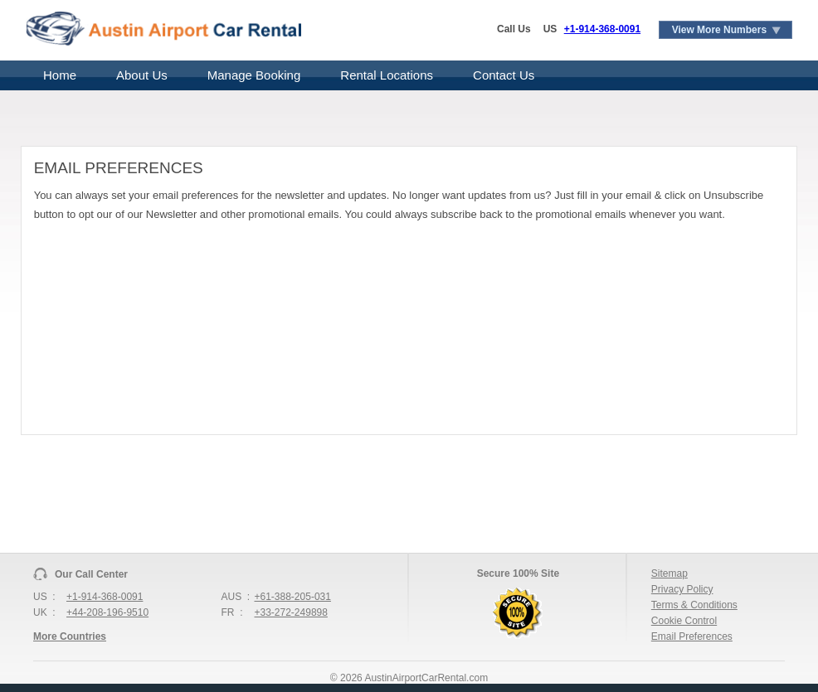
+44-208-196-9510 (107, 612)
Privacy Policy (682, 589)
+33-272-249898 (291, 612)
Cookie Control (684, 621)
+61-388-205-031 (293, 596)
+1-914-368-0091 (602, 29)
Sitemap (669, 573)
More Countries (69, 636)
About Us (142, 75)
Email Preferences (692, 636)
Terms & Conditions (694, 605)
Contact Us (503, 75)
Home (59, 75)
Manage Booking (254, 75)
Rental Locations (386, 75)
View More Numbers (719, 30)
